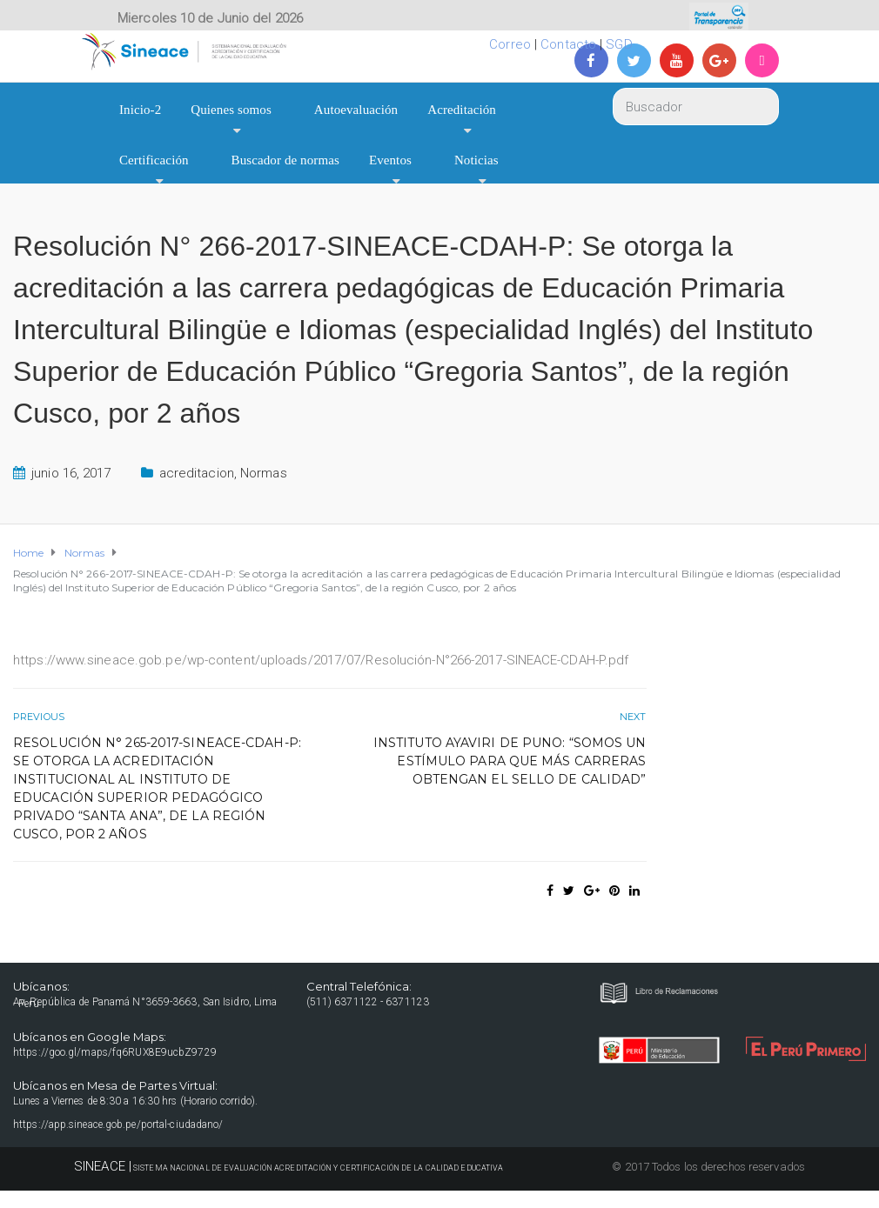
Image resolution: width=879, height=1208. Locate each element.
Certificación (154, 160)
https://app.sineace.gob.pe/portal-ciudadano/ (118, 1124)
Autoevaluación (356, 110)
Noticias (476, 160)
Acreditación (461, 110)
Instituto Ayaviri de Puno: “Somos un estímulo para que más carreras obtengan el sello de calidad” (510, 761)
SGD (619, 44)
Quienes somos (231, 110)
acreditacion (196, 473)
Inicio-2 (140, 110)
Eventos (390, 160)
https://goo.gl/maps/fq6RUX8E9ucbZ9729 (115, 1052)
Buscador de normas (285, 160)
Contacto (568, 44)
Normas (263, 473)
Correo (510, 44)
